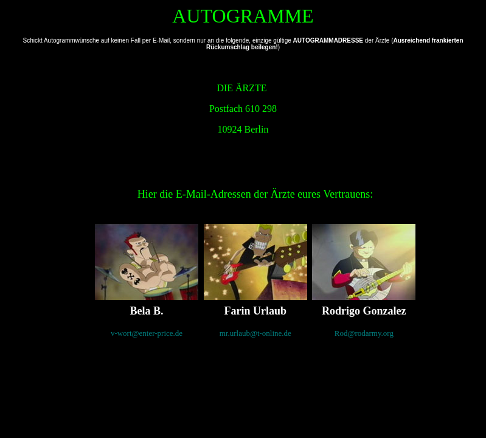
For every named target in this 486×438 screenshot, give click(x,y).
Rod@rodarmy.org (364, 333)
